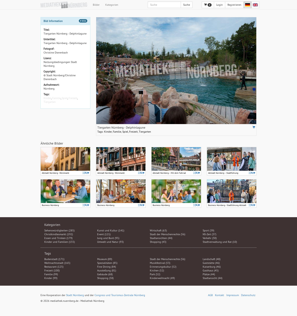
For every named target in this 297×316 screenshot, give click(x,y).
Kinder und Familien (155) (59, 242)
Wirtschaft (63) (158, 230)
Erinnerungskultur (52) (163, 266)
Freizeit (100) (52, 270)
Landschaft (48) (211, 259)
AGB (210, 295)
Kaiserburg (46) (212, 266)
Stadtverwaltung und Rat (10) (220, 242)
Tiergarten (50, 102)
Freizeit (73, 98)
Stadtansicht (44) (212, 278)
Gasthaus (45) (211, 270)
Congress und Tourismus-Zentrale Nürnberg (120, 295)
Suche (186, 4)
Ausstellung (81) (106, 270)
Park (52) (155, 274)
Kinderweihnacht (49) (162, 278)
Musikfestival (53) (160, 263)
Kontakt (219, 295)
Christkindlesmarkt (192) (58, 234)
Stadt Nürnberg (75, 295)
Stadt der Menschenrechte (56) (167, 234)
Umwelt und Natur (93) (110, 242)
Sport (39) (208, 230)
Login (219, 4)
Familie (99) (51, 274)
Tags (47, 253)
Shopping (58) (105, 278)
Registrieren (234, 4)
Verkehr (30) (210, 238)
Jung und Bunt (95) (108, 238)
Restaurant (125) (53, 266)
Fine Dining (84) (106, 266)
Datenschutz (248, 295)
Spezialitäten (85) (107, 263)
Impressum (232, 295)
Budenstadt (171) (54, 259)
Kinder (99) (50, 278)
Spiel (64, 98)
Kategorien (111, 4)
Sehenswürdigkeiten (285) (59, 230)
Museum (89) (104, 259)
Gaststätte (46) (211, 263)
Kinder (47, 98)
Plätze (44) (209, 274)
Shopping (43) (158, 242)
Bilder (96, 4)
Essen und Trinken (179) (58, 238)
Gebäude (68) (105, 274)
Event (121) (104, 234)
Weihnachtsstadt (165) (57, 263)
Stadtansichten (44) (161, 238)
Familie (56, 98)
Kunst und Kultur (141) (110, 230)
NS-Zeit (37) (209, 234)
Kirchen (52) (157, 270)
